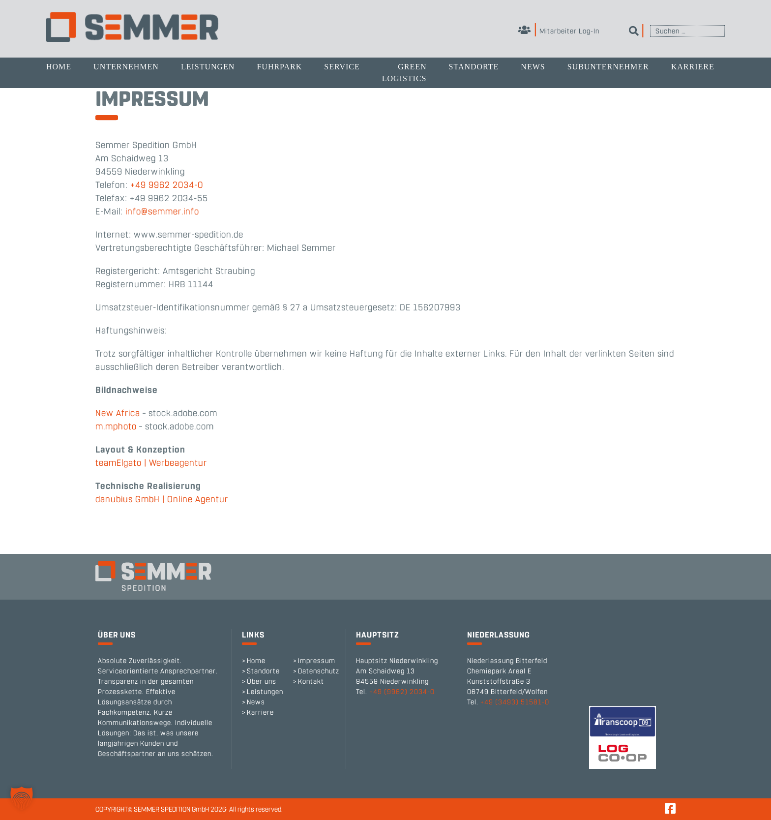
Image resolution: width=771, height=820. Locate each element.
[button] (21, 798)
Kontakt (311, 681)
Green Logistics (404, 72)
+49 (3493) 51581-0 (514, 702)
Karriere (692, 66)
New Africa (117, 413)
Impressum (316, 661)
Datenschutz (318, 671)
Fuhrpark (279, 66)
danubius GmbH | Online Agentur (161, 499)
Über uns (261, 681)
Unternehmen (126, 66)
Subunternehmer (608, 66)
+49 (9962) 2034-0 (402, 692)
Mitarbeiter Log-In (558, 31)
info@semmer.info (162, 211)
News (533, 66)
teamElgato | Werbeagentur (151, 462)
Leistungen (208, 66)
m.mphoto (116, 426)
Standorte (473, 66)
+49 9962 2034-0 (166, 185)
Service (341, 66)
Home (58, 66)
